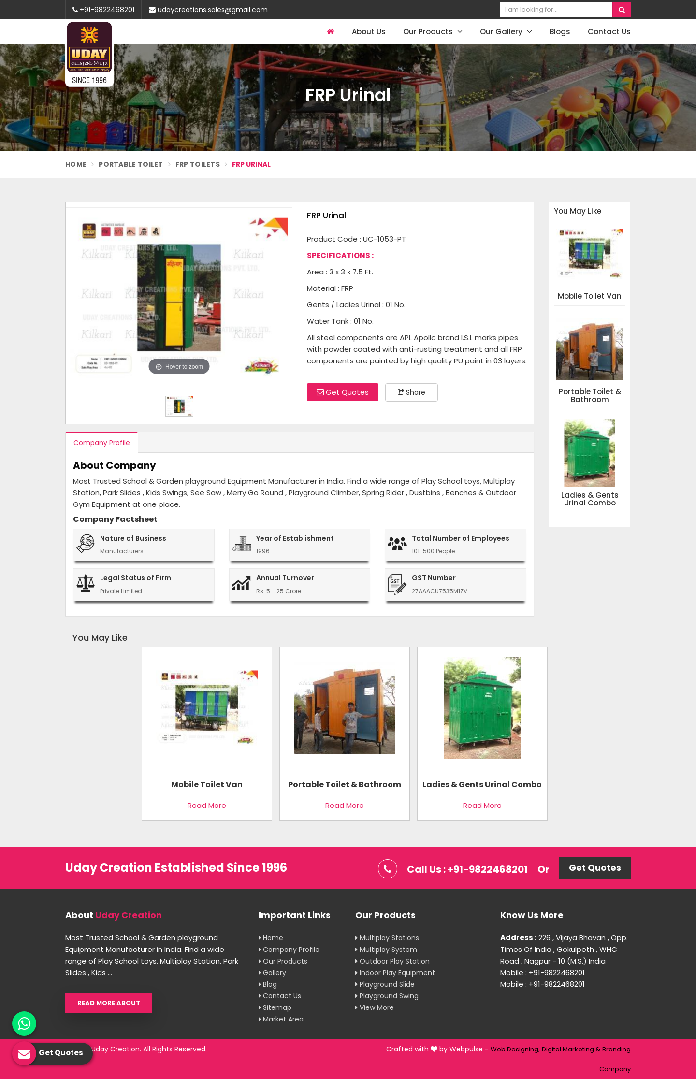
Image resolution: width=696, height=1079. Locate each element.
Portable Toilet (131, 164)
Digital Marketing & (571, 1049)
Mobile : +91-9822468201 (542, 972)
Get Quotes (343, 392)
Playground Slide (385, 984)
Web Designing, (515, 1049)
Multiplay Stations (387, 938)
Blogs (560, 32)
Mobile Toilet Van (590, 296)
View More (374, 1007)
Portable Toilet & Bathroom (590, 396)
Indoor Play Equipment (395, 973)
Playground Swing (387, 996)
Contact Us (609, 32)
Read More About (108, 1002)
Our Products (433, 32)
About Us (369, 32)
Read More (207, 805)
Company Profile (101, 442)
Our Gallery (506, 32)
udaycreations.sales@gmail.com (208, 9)
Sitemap (275, 1007)
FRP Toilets (197, 164)
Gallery (272, 973)
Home (76, 164)
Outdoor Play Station (392, 961)
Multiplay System (386, 949)
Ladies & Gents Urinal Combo (590, 499)
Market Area (281, 1019)
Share (411, 392)
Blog (268, 984)
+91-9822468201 (103, 9)
